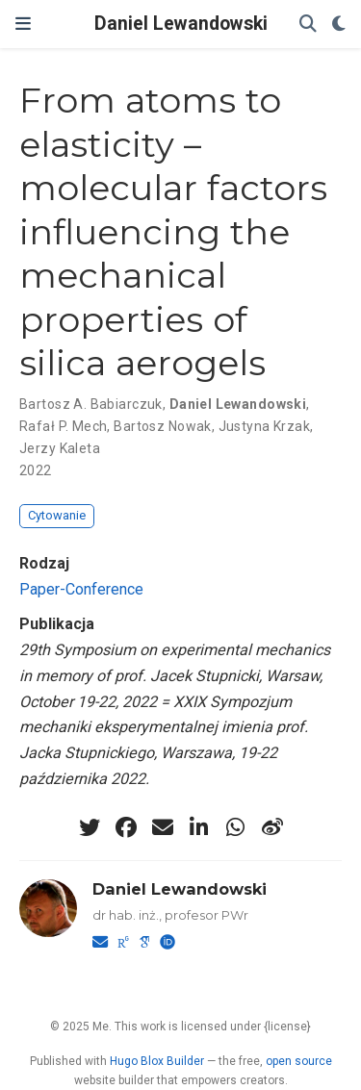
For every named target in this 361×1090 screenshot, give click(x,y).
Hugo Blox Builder (157, 1061)
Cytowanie (57, 515)
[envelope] (162, 827)
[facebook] (126, 827)
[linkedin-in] (199, 827)
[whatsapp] (235, 827)
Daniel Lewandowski (181, 24)
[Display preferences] (339, 24)
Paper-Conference (81, 589)
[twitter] (89, 827)
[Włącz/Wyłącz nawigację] (23, 24)
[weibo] (272, 827)
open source (299, 1061)
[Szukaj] (308, 24)
